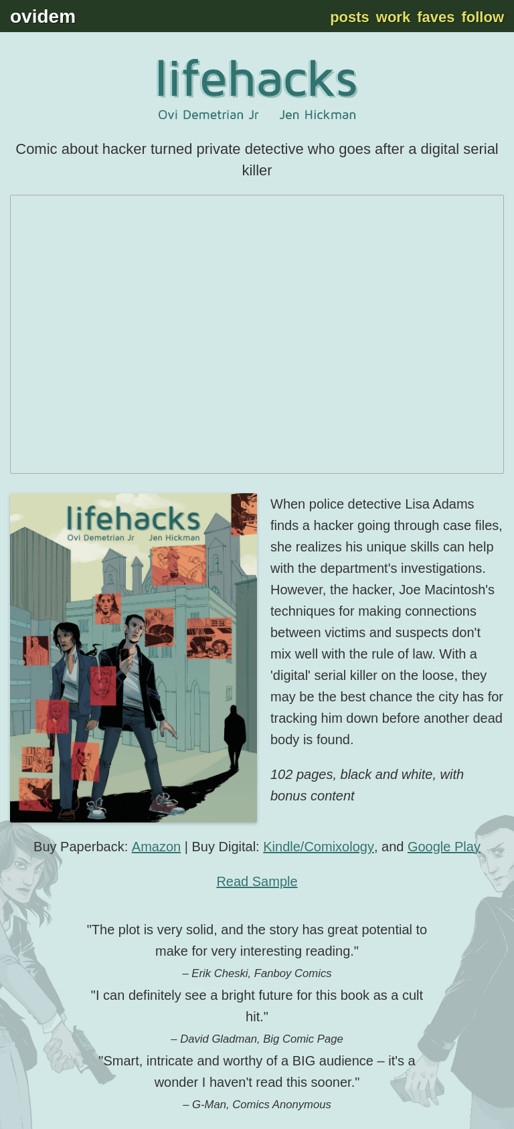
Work (393, 17)
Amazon (156, 846)
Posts (349, 17)
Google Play (444, 846)
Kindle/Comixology (318, 846)
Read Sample (256, 881)
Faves (435, 17)
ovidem (43, 16)
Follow (482, 17)
